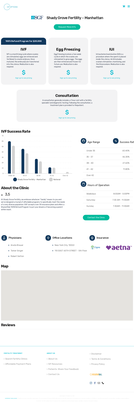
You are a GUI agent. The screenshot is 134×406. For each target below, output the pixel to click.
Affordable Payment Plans (18, 364)
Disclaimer (96, 353)
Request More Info (67, 27)
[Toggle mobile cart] (124, 6)
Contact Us (54, 374)
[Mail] (99, 383)
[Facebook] (95, 383)
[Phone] (103, 383)
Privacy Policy (98, 364)
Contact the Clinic (96, 217)
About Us (52, 359)
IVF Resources (55, 364)
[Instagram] (91, 383)
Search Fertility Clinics (16, 359)
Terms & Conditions (101, 359)
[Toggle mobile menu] (129, 6)
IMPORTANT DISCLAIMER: (11, 398)
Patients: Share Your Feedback (63, 369)
